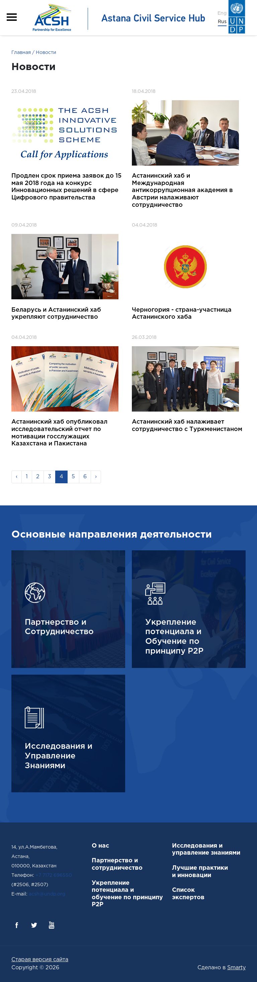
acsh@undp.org (47, 894)
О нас (100, 846)
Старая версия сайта (39, 959)
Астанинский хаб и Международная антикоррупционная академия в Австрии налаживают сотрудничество (182, 190)
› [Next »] (96, 476)
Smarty (236, 967)
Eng (222, 13)
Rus (222, 22)
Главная (21, 53)
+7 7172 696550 (53, 875)
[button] (11, 17)
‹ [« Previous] (16, 476)
